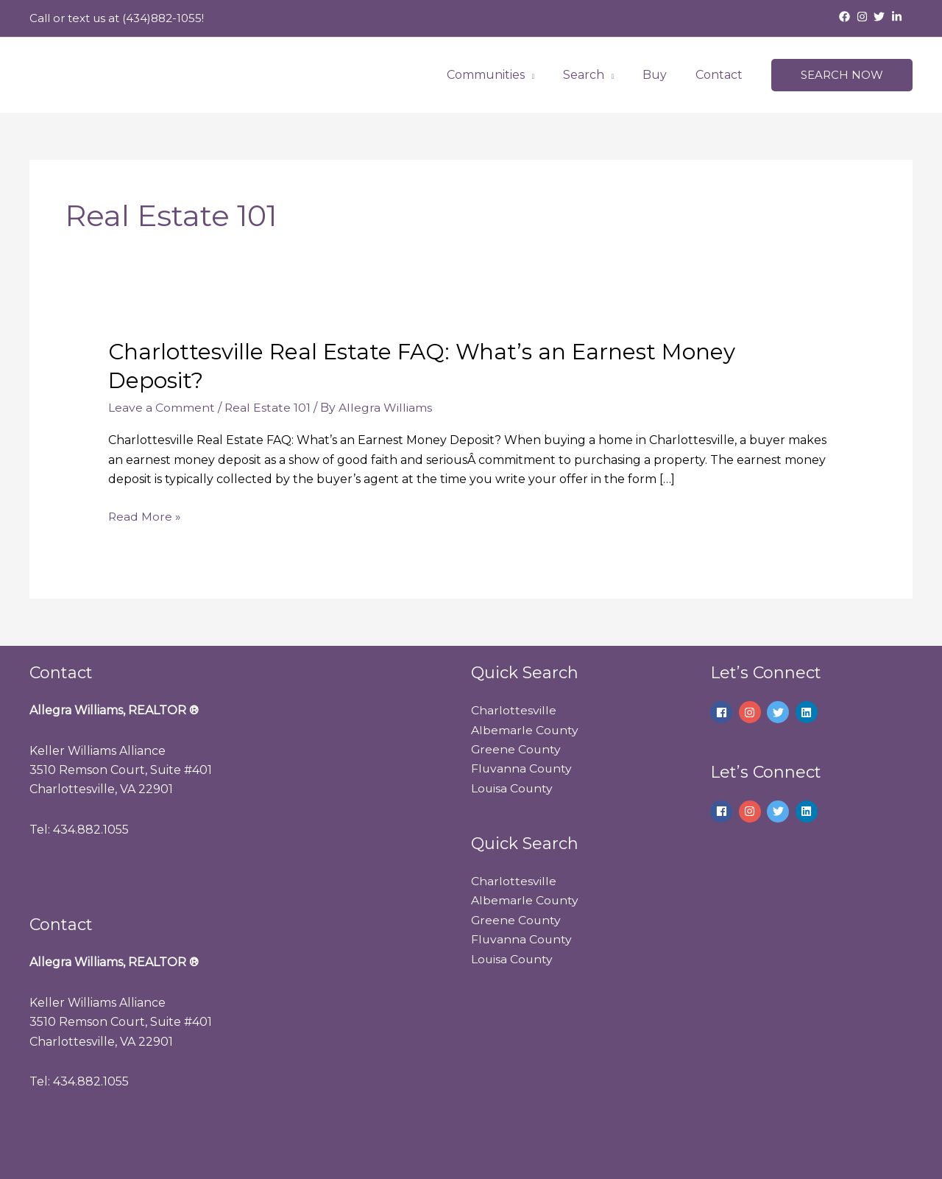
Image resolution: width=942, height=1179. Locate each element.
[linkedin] (808, 712)
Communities (503, 75)
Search (595, 75)
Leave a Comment (161, 408)
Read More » (145, 515)
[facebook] (846, 16)
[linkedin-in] (898, 16)
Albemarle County (525, 729)
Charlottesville (513, 710)
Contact (721, 75)
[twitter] (881, 16)
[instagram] (864, 16)
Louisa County (512, 788)
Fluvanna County (522, 768)
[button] (842, 75)
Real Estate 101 (267, 408)
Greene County (516, 749)
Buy (662, 75)
